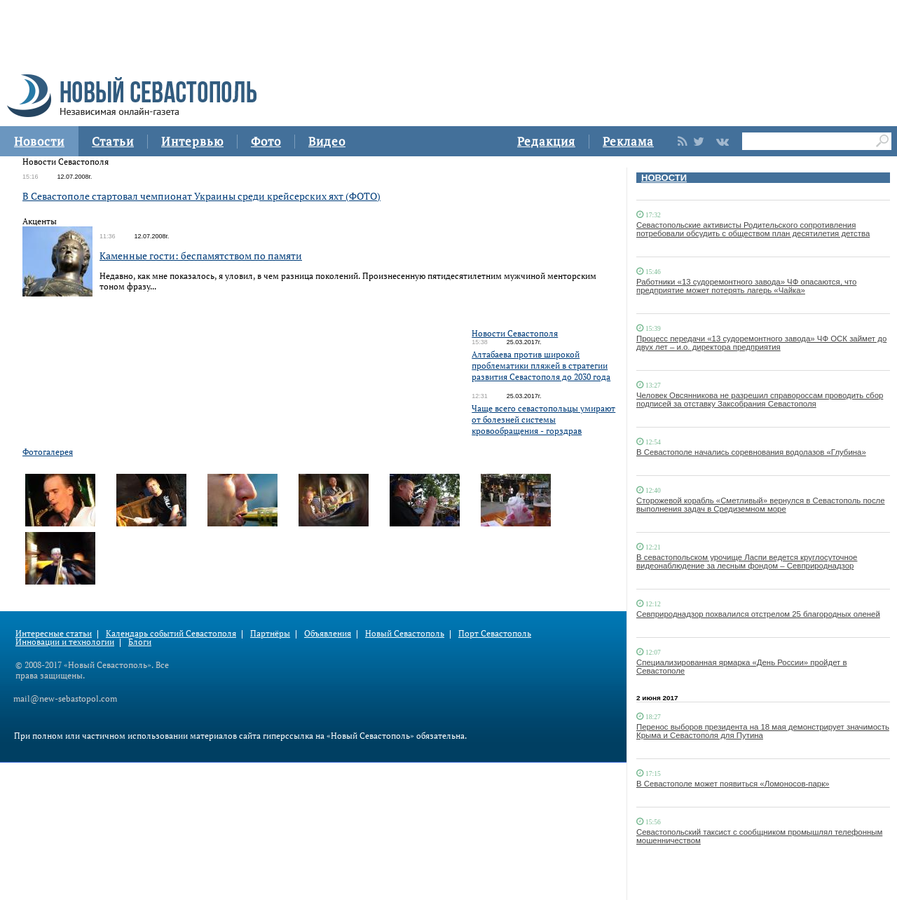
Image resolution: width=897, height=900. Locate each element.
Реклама (628, 141)
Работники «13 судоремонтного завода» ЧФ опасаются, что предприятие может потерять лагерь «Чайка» (746, 286)
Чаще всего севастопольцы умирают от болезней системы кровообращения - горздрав (543, 419)
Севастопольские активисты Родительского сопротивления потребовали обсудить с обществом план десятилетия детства (753, 229)
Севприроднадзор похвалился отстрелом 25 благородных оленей (758, 614)
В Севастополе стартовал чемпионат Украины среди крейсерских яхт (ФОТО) (201, 196)
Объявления (327, 633)
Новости (39, 141)
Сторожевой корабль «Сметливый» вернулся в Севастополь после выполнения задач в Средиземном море (760, 504)
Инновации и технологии (64, 641)
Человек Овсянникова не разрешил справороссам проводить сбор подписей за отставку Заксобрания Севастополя (759, 399)
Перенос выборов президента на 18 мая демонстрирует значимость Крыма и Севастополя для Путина (762, 731)
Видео (326, 141)
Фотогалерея (47, 451)
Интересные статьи (53, 633)
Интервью (192, 141)
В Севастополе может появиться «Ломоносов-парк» (732, 783)
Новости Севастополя (515, 333)
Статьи (113, 141)
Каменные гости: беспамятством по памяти (201, 255)
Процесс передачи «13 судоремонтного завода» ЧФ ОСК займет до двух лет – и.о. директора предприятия (761, 342)
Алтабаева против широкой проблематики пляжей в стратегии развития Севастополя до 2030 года (541, 365)
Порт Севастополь (494, 633)
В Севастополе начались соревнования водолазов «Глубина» (751, 452)
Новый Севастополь (404, 633)
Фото (266, 141)
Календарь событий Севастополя (171, 633)
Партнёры (270, 633)
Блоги (139, 641)
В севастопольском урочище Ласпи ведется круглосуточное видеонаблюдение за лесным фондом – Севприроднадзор (746, 561)
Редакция (546, 141)
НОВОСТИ (664, 177)
